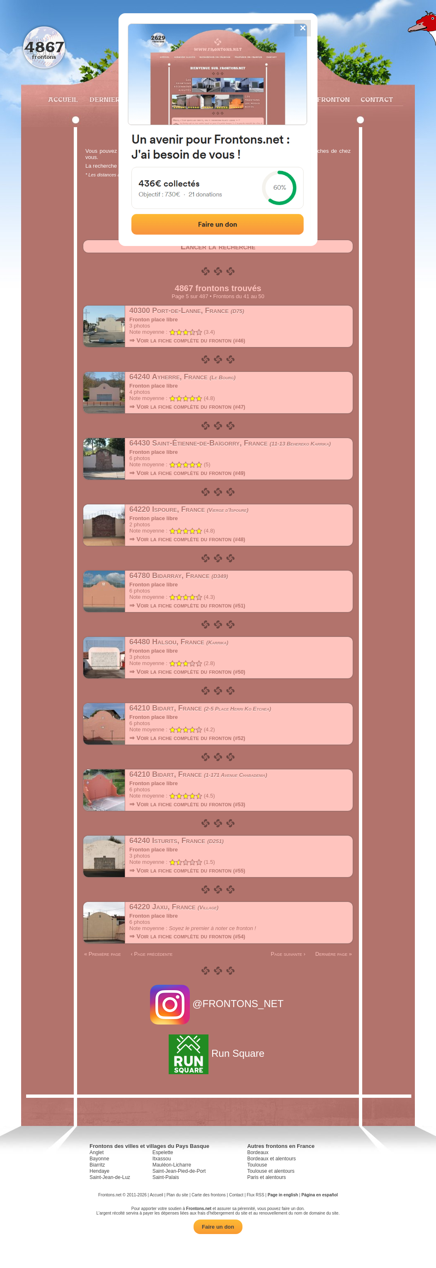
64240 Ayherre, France (182, 377)
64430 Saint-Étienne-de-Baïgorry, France (230, 443)
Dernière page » (333, 954)
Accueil (62, 99)
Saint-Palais (166, 1177)
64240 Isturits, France (176, 840)
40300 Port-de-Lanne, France (186, 310)
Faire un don (218, 1227)
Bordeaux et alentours (271, 1159)
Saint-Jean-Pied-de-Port (179, 1171)
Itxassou (162, 1159)
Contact (376, 99)
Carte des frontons (208, 1195)
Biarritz (97, 1165)
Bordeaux (257, 1152)
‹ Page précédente (151, 954)
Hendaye (99, 1171)
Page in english (283, 1195)
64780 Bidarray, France (178, 575)
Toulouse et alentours (270, 1171)
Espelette (163, 1152)
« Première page (102, 954)
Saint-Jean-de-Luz (110, 1177)
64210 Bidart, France (200, 708)
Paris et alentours (266, 1177)
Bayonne (99, 1159)
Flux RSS (255, 1195)
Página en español (319, 1195)
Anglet (97, 1152)
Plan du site (177, 1195)
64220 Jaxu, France (173, 907)
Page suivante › (288, 954)
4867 (44, 46)
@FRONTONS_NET (218, 1003)
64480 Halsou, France (178, 642)
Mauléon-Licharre (172, 1165)
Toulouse (257, 1165)
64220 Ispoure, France (188, 509)
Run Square (218, 1053)
